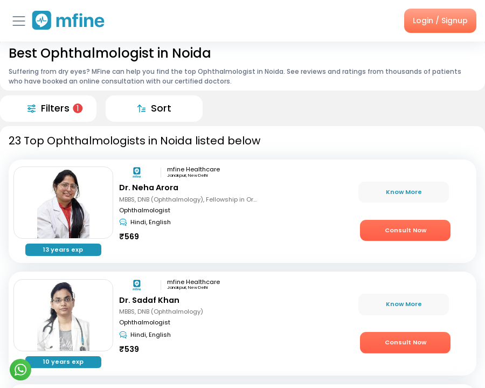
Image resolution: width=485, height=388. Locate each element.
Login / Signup (440, 20)
